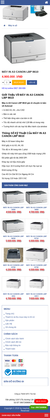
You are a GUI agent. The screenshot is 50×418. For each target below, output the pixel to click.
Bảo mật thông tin (13, 345)
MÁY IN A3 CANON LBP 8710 (36, 237)
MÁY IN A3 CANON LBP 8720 (13, 266)
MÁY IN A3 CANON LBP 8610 (20, 71)
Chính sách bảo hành (14, 339)
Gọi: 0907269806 (38, 407)
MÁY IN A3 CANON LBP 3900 (36, 208)
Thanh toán (10, 349)
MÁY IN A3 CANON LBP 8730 (36, 266)
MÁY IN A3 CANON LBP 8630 (13, 237)
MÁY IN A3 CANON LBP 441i (13, 295)
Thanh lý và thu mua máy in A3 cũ (20, 317)
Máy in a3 (12, 25)
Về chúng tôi (10, 327)
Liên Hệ (8, 324)
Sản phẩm (9, 320)
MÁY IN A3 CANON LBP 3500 (13, 208)
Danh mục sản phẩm (11, 415)
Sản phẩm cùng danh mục (16, 185)
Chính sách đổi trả (13, 342)
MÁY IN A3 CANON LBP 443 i (36, 295)
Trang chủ (9, 314)
